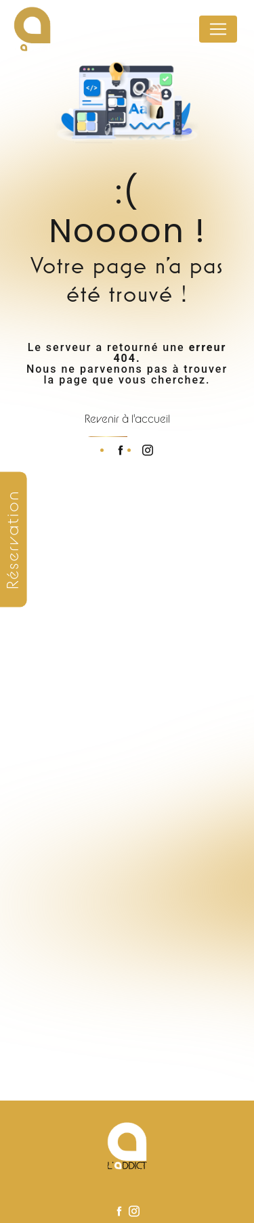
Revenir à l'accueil (127, 419)
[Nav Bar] (218, 29)
